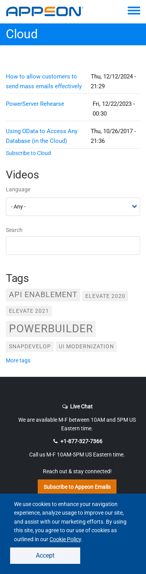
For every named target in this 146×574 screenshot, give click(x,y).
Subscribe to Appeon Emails (77, 487)
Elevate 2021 (29, 311)
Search (14, 230)
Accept (45, 555)
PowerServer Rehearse (35, 103)
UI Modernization (86, 346)
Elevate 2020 (105, 296)
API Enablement (43, 294)
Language (18, 189)
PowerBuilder (51, 328)
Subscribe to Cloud (28, 153)
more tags (18, 360)
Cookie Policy (65, 539)
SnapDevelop (30, 346)
